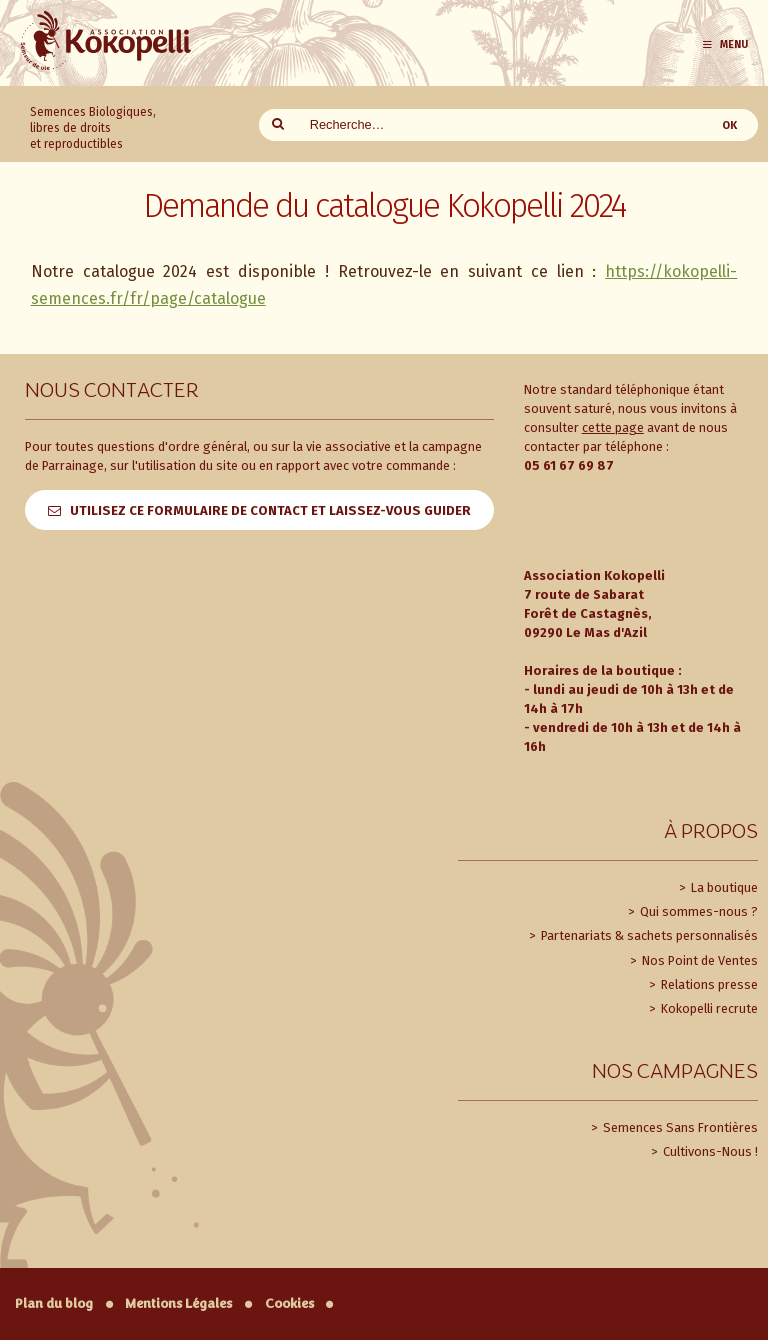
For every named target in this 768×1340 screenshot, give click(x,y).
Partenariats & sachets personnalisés (648, 935)
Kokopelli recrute (708, 1008)
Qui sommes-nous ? (697, 911)
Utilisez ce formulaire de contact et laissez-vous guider (270, 510)
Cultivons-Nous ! (709, 1151)
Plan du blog (54, 1303)
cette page (613, 427)
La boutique (723, 887)
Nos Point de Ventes (698, 960)
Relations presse (708, 984)
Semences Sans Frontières (679, 1127)
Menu (724, 44)
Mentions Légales (178, 1303)
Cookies (289, 1303)
